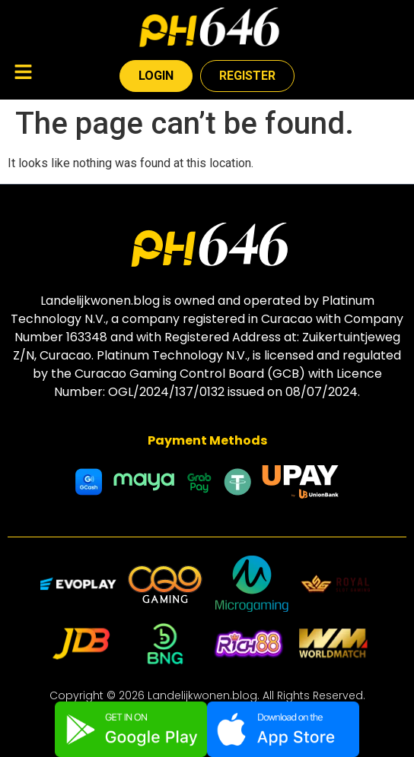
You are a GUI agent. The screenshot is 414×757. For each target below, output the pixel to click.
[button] (23, 73)
